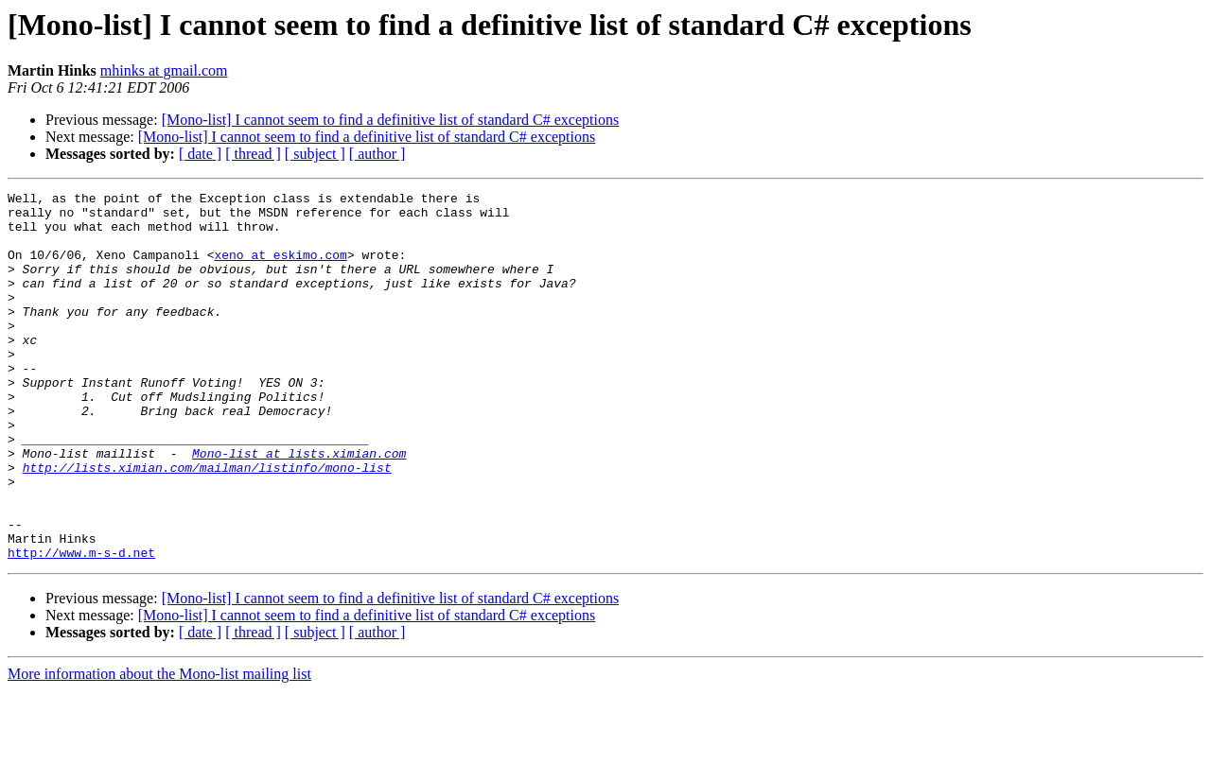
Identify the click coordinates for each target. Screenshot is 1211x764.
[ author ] (377, 154)
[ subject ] (315, 154)
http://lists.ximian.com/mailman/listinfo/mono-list (207, 523)
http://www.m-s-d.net (81, 625)
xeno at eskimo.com (280, 268)
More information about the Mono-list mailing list (159, 747)
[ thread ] (253, 154)
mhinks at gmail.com (164, 70)
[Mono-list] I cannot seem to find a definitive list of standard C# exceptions (390, 120)
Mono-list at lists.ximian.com (299, 506)
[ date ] (200, 154)
